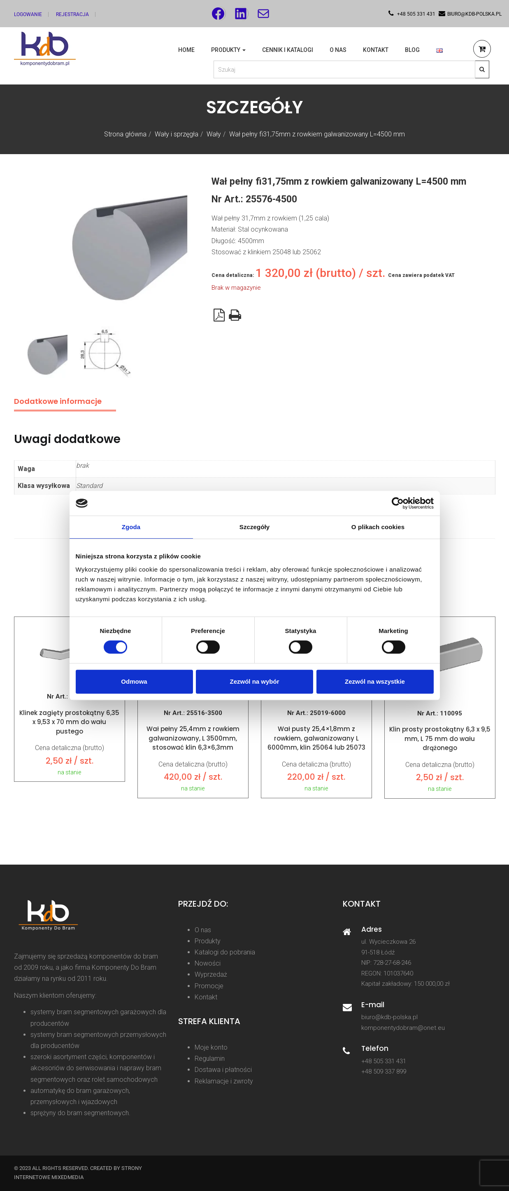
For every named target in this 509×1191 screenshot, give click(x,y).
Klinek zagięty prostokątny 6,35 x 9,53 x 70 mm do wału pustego (69, 722)
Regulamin (210, 1058)
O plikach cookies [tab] (377, 526)
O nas (338, 50)
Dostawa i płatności (223, 1070)
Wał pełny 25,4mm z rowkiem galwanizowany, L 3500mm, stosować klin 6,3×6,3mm (192, 738)
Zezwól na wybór (254, 681)
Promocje (209, 986)
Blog (412, 50)
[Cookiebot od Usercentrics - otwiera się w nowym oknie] (398, 503)
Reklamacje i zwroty (224, 1081)
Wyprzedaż (211, 974)
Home (186, 50)
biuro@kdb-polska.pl (389, 1017)
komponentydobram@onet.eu (403, 1028)
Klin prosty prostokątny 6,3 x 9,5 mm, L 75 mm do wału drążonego (439, 738)
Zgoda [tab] (131, 526)
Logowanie (28, 14)
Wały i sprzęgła (176, 134)
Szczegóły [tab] (254, 526)
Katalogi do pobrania (225, 952)
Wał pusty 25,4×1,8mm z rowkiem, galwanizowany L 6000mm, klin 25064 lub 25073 (316, 738)
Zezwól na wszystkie (375, 681)
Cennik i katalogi (287, 50)
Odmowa (134, 681)
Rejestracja (72, 14)
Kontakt (375, 50)
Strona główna (125, 134)
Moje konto (211, 1047)
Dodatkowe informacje (58, 401)
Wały (214, 134)
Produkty (228, 50)
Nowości (208, 963)
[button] (482, 50)
